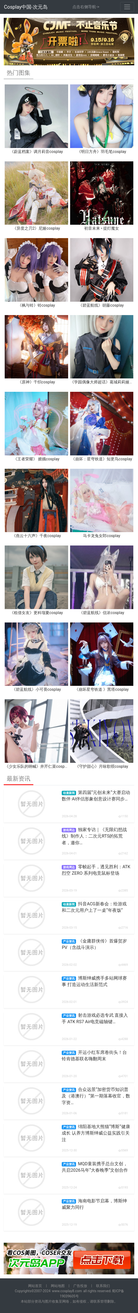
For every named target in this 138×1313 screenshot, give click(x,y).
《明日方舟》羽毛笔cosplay (101, 151)
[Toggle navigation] (127, 7)
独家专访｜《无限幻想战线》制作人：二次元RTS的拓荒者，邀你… (94, 836)
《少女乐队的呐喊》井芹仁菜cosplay (37, 766)
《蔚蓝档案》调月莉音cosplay (36, 151)
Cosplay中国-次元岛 (26, 7)
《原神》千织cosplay (36, 382)
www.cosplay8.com (67, 1291)
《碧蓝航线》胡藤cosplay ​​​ (102, 305)
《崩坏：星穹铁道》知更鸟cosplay (101, 459)
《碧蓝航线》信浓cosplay (101, 612)
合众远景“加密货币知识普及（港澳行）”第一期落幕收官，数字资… (96, 1096)
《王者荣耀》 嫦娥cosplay (36, 459)
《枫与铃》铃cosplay (36, 305)
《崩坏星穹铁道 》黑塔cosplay (102, 689)
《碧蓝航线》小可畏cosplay (36, 689)
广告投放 (80, 1286)
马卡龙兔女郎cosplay (101, 535)
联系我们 (103, 1286)
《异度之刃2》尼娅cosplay (36, 228)
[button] (13, 41)
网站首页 (35, 1286)
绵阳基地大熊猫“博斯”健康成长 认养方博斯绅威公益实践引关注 (96, 1133)
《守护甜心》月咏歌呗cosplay (101, 766)
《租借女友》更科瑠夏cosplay (36, 612)
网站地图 (58, 1286)
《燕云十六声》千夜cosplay (36, 535)
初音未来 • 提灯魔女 (101, 228)
